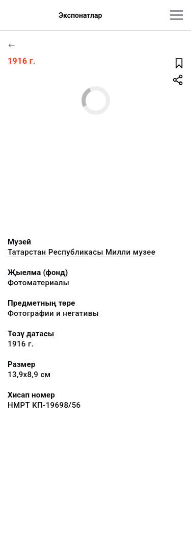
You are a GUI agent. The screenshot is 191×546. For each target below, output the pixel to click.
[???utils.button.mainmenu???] (176, 15)
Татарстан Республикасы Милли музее (81, 252)
